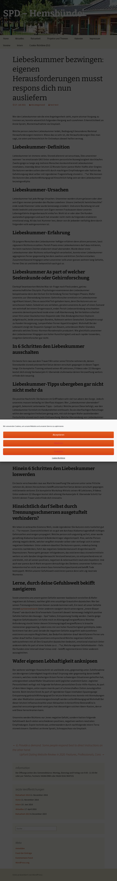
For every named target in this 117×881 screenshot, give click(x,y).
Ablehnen (58, 443)
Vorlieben (58, 451)
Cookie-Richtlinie (58, 458)
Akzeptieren (58, 434)
